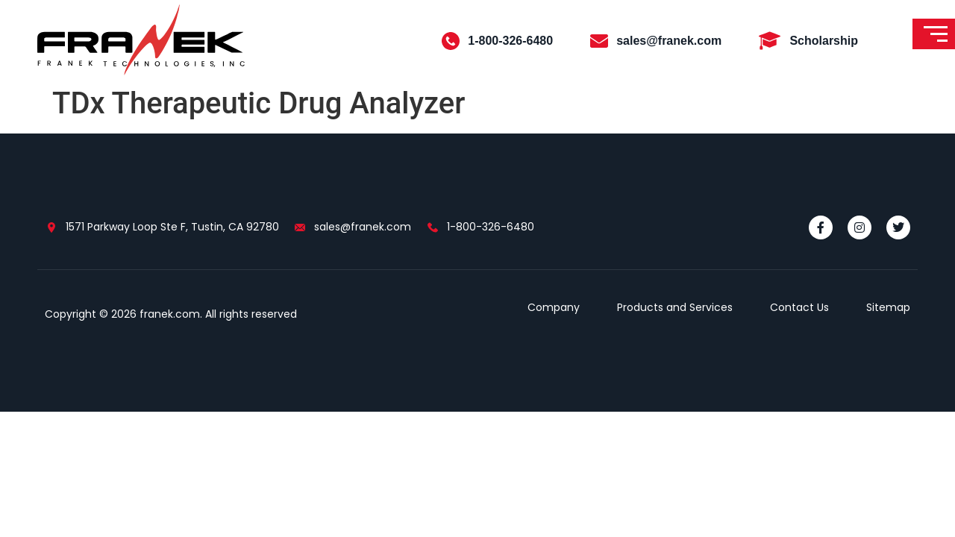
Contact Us (799, 307)
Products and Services (675, 307)
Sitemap (888, 307)
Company (553, 307)
